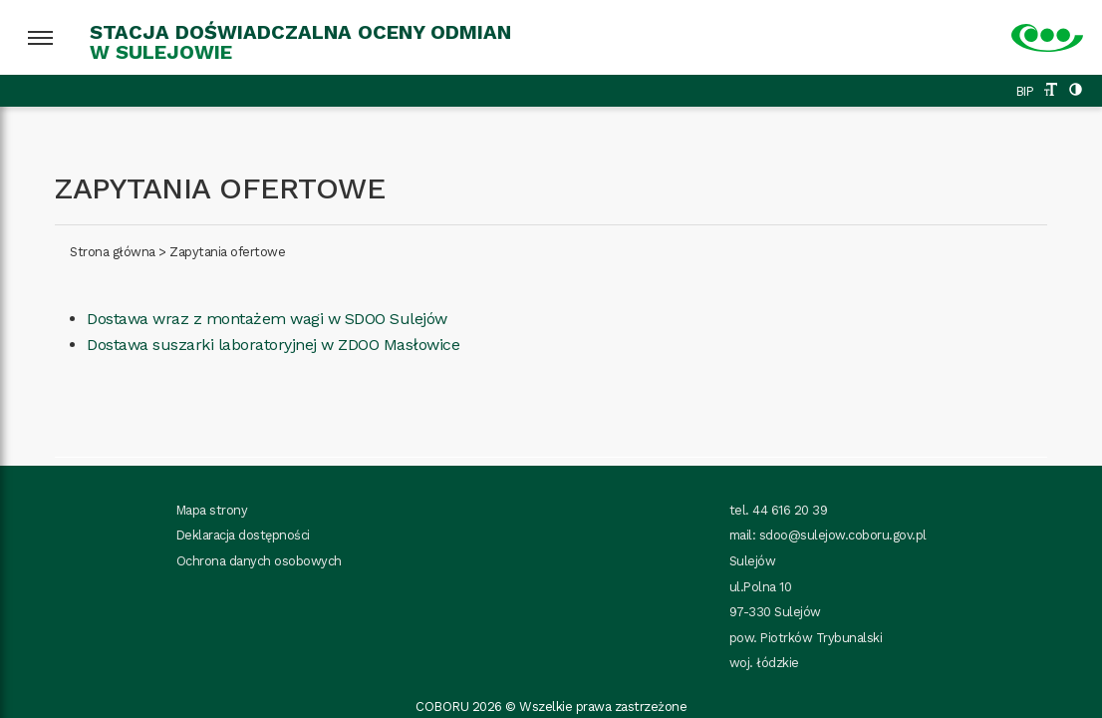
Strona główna (112, 251)
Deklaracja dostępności (243, 535)
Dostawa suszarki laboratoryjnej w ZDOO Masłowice (273, 344)
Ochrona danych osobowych (259, 560)
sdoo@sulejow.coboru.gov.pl (843, 535)
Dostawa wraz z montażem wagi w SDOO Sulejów (267, 318)
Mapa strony (212, 510)
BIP (1025, 91)
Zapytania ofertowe (227, 251)
